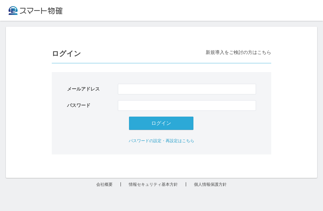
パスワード (78, 105)
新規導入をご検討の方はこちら (238, 52)
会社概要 (104, 184)
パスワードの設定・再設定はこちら (161, 140)
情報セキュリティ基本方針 (153, 184)
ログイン (161, 123)
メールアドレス (83, 89)
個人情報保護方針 (210, 184)
